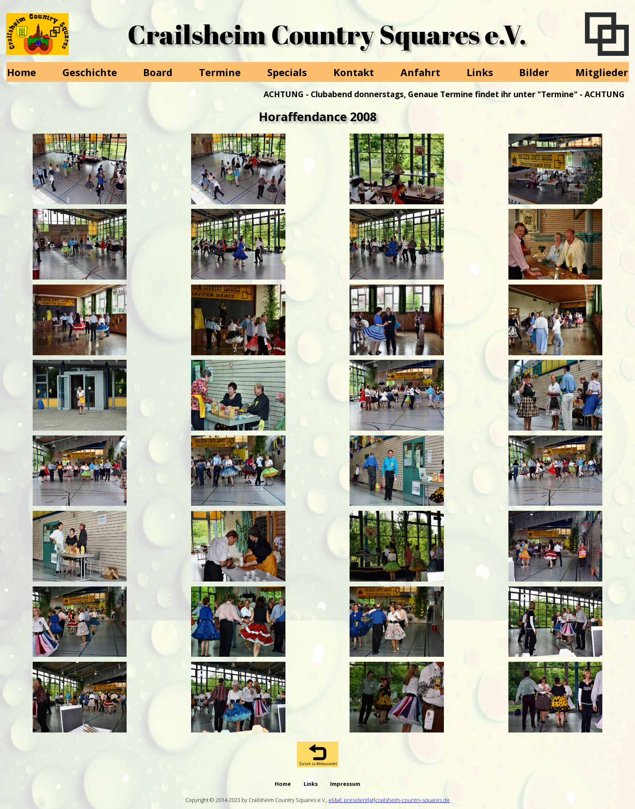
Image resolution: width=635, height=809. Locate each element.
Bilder (534, 72)
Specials (287, 72)
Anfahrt (420, 72)
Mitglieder (601, 72)
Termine (220, 72)
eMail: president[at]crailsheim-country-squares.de (389, 800)
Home (21, 72)
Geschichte (89, 72)
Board (158, 72)
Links (480, 72)
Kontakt (353, 72)
